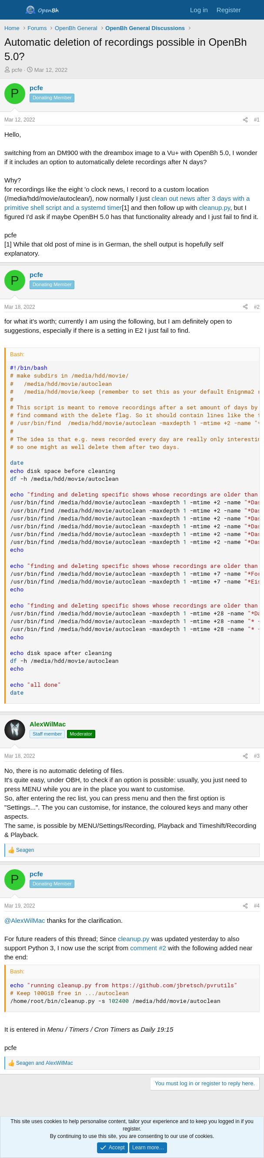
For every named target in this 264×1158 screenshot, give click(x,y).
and (44, 1063)
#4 (257, 906)
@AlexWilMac (24, 920)
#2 (257, 307)
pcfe (17, 70)
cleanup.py (214, 207)
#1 (257, 120)
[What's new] (253, 10)
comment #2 (148, 948)
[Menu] (12, 10)
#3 (257, 756)
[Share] (245, 120)
